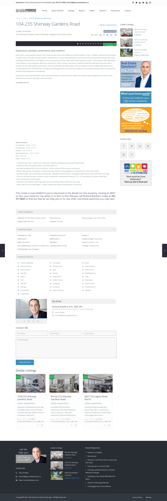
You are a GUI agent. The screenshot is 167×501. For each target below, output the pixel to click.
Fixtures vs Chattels (95, 452)
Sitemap (148, 497)
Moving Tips (92, 456)
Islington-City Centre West (61, 34)
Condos (24, 18)
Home (44, 10)
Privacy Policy (137, 497)
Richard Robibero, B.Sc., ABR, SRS (67, 306)
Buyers (82, 10)
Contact (127, 10)
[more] (31, 415)
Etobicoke (44, 34)
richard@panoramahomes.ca (77, 2)
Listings (71, 10)
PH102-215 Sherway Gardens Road (61, 398)
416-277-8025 (61, 2)
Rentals (27, 31)
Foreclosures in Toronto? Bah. (99, 466)
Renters (103, 10)
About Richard (57, 10)
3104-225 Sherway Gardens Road (26, 398)
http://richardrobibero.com (29, 480)
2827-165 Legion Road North (96, 398)
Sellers (92, 10)
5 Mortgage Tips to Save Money (99, 486)
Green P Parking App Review (98, 483)
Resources (115, 10)
